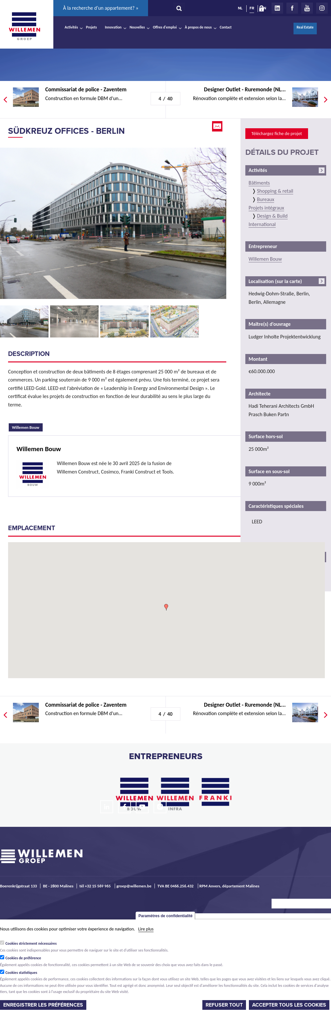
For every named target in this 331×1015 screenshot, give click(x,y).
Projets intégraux (266, 208)
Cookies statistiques (21, 972)
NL (240, 8)
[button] (166, 607)
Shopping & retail (275, 191)
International (262, 224)
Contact (226, 27)
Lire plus (146, 929)
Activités (71, 27)
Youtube (307, 8)
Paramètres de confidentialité (165, 916)
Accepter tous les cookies (289, 1005)
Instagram (322, 8)
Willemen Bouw (27, 426)
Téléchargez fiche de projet (276, 133)
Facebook (292, 8)
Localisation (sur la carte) (275, 281)
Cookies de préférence (23, 958)
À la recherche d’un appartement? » (100, 8)
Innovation (113, 27)
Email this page (218, 126)
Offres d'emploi (165, 27)
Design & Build (272, 216)
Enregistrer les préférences (43, 1005)
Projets (91, 27)
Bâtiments (259, 183)
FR (252, 8)
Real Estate (305, 27)
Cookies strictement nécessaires (31, 943)
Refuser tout (224, 1005)
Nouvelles (137, 27)
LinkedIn (277, 8)
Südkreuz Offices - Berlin (66, 131)
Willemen (24, 26)
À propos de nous (198, 27)
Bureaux (265, 199)
